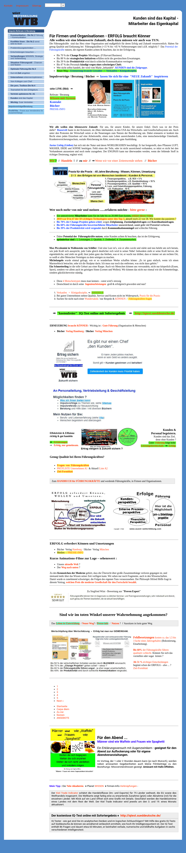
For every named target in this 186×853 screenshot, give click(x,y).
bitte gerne (137, 210)
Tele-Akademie (74, 785)
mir (85, 160)
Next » (60, 700)
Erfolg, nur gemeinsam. (66, 445)
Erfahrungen (61, 442)
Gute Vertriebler (22, 102)
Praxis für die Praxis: (150, 295)
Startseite (62, 706)
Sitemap (36, 5)
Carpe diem (63, 709)
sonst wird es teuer (25, 42)
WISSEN (99, 785)
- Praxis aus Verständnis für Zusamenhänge (26, 111)
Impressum (22, 5)
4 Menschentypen (71, 281)
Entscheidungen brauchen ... (23, 52)
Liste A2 (103, 468)
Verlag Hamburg (75, 331)
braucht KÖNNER (78, 325)
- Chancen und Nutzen (26, 63)
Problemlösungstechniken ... (23, 48)
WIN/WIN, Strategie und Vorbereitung (27, 57)
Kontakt (8, 5)
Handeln (66, 160)
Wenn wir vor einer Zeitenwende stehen (119, 160)
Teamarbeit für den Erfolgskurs (24, 90)
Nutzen (60, 714)
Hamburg (77, 549)
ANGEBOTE (63, 717)
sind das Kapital (22, 98)
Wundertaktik (91, 298)
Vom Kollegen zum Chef (21, 81)
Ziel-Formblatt (140, 668)
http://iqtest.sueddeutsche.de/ (140, 815)
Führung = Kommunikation (27, 36)
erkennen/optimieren (26, 77)
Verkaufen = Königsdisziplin (72, 292)
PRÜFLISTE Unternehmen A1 (72, 468)
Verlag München (104, 331)
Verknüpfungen (128, 785)
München (104, 549)
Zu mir (60, 712)
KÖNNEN (120, 298)
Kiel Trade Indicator (67, 792)
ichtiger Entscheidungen (150, 662)
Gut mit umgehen (20, 73)
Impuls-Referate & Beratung (22, 31)
